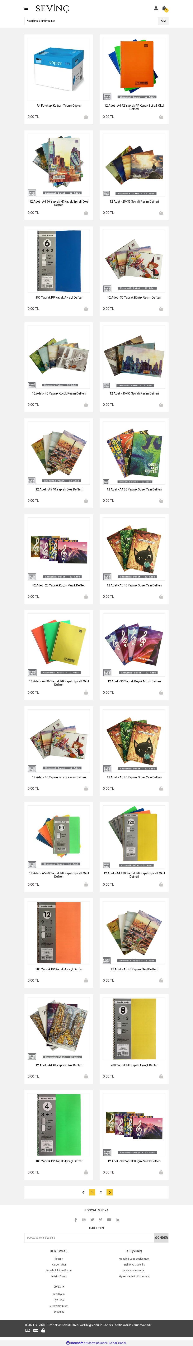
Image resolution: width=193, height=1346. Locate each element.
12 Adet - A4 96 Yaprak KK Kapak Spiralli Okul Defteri (59, 203)
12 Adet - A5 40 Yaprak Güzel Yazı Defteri (134, 585)
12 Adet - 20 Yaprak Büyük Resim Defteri (59, 777)
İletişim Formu (59, 1276)
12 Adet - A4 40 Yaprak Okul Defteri (59, 1065)
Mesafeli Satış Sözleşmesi (134, 1258)
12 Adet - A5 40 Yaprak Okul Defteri (59, 489)
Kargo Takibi (59, 1264)
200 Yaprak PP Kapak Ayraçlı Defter (134, 1065)
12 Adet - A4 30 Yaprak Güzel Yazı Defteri (134, 489)
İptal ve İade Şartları (134, 1270)
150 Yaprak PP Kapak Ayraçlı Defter (59, 297)
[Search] (96, 21)
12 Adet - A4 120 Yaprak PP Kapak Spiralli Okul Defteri (134, 875)
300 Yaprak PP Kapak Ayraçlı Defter (59, 969)
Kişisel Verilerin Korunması (134, 1276)
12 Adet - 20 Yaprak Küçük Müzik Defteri (58, 585)
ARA (163, 20)
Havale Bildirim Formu (59, 1270)
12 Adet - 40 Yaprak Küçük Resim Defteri (59, 393)
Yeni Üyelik (59, 1294)
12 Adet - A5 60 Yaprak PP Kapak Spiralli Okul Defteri (59, 875)
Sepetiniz (59, 1311)
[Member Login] (156, 8)
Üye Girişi (59, 1300)
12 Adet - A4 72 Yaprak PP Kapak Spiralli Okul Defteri (134, 107)
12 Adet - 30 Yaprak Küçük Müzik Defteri (134, 1161)
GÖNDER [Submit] (161, 1238)
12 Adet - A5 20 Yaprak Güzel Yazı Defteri (134, 777)
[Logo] (52, 8)
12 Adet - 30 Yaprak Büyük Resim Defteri (134, 297)
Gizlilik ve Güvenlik (134, 1264)
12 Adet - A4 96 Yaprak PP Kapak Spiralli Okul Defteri (59, 683)
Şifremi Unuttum (59, 1305)
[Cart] (164, 8)
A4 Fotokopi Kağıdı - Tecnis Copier (59, 105)
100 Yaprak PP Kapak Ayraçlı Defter (59, 1161)
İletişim (59, 1258)
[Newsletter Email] (96, 1238)
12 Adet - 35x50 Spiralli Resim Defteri (134, 393)
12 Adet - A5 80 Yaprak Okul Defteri (134, 969)
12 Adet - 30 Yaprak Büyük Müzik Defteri (134, 681)
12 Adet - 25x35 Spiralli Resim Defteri (134, 201)
